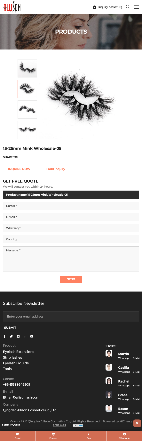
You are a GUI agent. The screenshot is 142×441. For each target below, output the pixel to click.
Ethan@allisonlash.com (21, 397)
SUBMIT (10, 327)
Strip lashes (12, 357)
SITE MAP (59, 425)
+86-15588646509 (16, 384)
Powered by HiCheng (117, 421)
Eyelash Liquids (15, 363)
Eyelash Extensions (18, 352)
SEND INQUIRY (11, 424)
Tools (7, 369)
